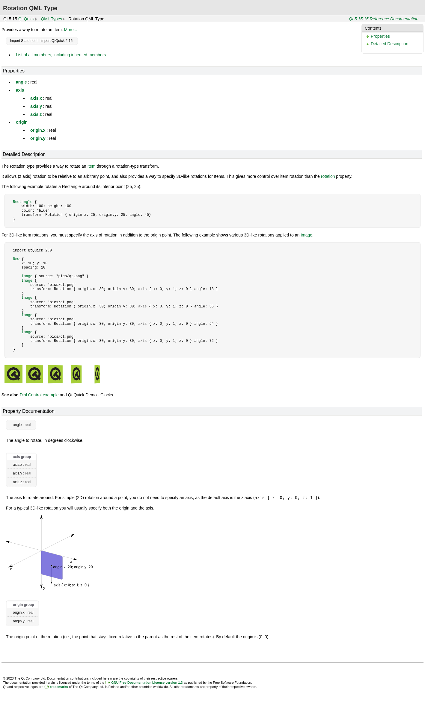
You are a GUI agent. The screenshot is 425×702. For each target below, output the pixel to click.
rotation (328, 176)
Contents (373, 28)
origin (22, 122)
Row (16, 259)
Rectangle (22, 201)
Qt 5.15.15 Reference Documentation (383, 18)
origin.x (38, 130)
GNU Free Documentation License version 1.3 (147, 682)
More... (70, 29)
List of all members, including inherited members (61, 54)
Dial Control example (39, 394)
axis (20, 90)
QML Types (51, 18)
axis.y (36, 106)
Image (306, 235)
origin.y (38, 138)
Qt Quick (26, 18)
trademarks (59, 686)
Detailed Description (389, 43)
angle (21, 82)
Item (91, 166)
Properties (380, 36)
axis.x (36, 98)
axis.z (36, 114)
